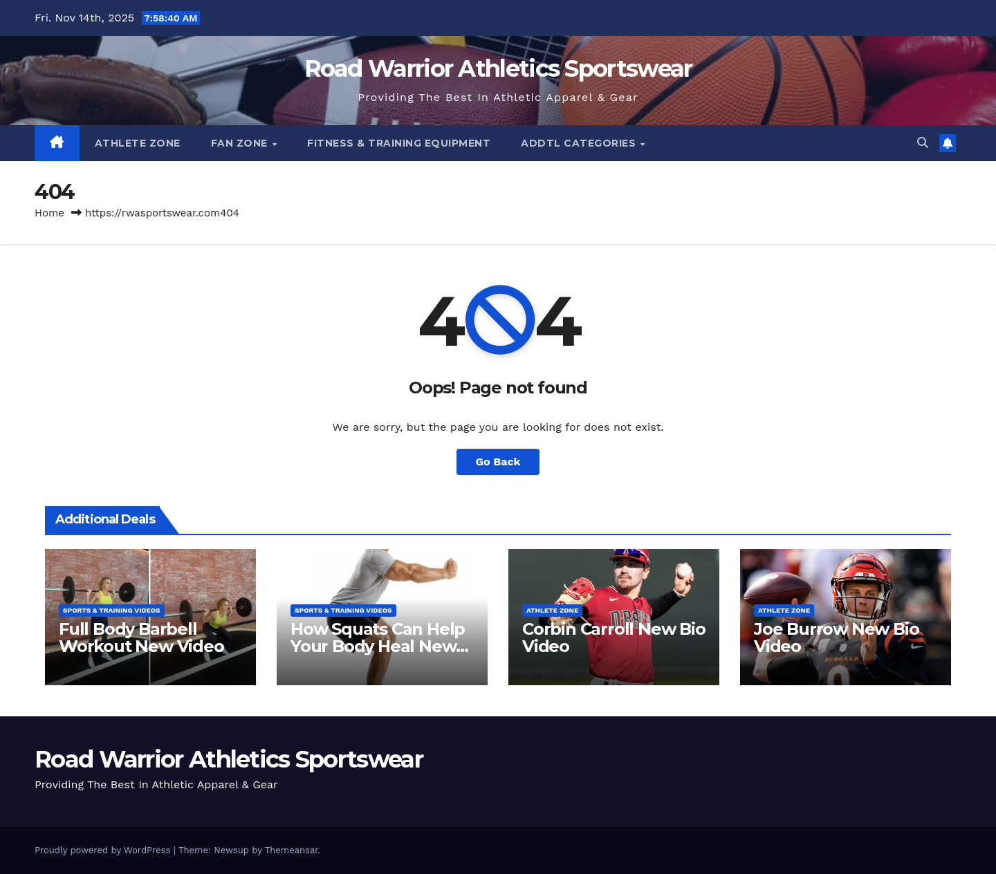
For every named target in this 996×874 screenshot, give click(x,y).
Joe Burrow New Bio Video (836, 637)
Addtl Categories (580, 143)
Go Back (498, 461)
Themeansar (291, 850)
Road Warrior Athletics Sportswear (498, 68)
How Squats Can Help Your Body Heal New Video (377, 646)
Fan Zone (241, 143)
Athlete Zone (138, 143)
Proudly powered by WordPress (104, 850)
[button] (922, 142)
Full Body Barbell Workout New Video (141, 637)
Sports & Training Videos (111, 610)
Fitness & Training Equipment (398, 143)
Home (49, 213)
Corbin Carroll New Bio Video (614, 637)
